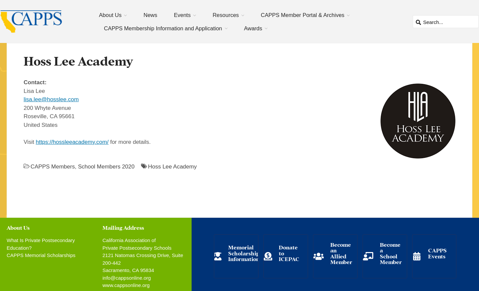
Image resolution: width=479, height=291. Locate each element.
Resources (226, 15)
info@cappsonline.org (126, 278)
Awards (253, 28)
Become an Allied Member (341, 253)
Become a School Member (391, 253)
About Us (110, 15)
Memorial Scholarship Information (243, 252)
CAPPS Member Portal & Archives (302, 15)
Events (182, 15)
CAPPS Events (437, 252)
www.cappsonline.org (126, 285)
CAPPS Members (53, 166)
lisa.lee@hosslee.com (51, 99)
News (150, 15)
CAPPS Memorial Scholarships (41, 255)
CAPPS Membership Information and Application (163, 28)
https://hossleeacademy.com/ (72, 142)
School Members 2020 (106, 166)
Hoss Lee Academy (172, 166)
